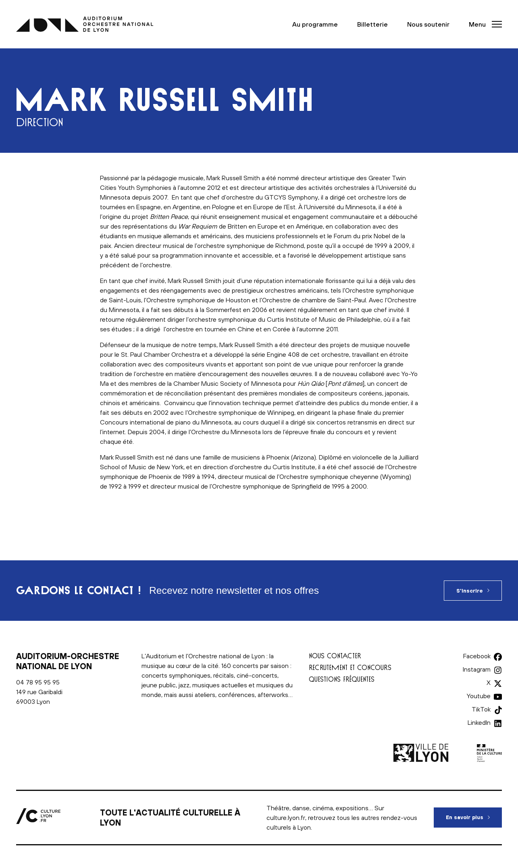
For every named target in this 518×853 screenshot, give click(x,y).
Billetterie (372, 24)
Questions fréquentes (341, 679)
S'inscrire (469, 591)
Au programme (315, 24)
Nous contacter (335, 655)
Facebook (477, 656)
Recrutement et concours (350, 667)
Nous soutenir (428, 24)
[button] (483, 24)
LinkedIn (479, 722)
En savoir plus (474, 813)
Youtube (479, 695)
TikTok (481, 709)
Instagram (477, 669)
